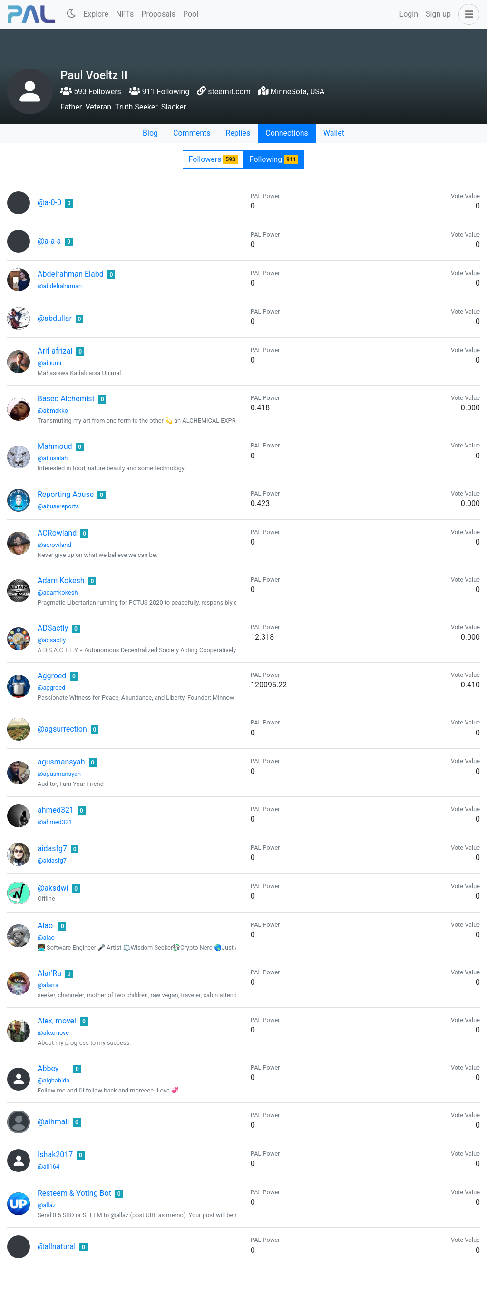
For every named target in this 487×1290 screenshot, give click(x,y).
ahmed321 (56, 809)
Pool (190, 14)
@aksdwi (53, 888)
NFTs (125, 14)
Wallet (333, 133)
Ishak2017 (55, 1154)
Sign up (438, 14)
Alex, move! (57, 1020)
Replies (237, 133)
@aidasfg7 (52, 860)
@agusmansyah (59, 773)
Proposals (158, 14)
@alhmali (53, 1121)
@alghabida (53, 1080)
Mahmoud (55, 446)
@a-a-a (49, 241)
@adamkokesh (58, 592)
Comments (191, 133)
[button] (467, 14)
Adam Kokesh (61, 580)
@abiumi (49, 363)
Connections (286, 133)
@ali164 (48, 1166)
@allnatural (57, 1246)
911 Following (159, 91)
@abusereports (58, 506)
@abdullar (55, 318)
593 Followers (90, 91)
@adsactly (52, 640)
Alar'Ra (49, 973)
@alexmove (53, 1032)
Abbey (48, 1068)
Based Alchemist (66, 398)
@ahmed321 (55, 821)
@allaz (47, 1205)
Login (408, 14)
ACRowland (57, 532)
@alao (46, 937)
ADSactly (53, 628)
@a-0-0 (49, 202)
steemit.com (229, 91)
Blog (150, 133)
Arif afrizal (55, 351)
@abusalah (53, 458)
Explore (95, 14)
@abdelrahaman (60, 285)
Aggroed (52, 675)
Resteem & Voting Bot (74, 1193)
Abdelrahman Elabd (71, 273)
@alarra (48, 985)
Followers (213, 159)
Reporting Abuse (66, 494)
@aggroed (51, 687)
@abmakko (53, 410)
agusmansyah (61, 761)
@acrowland (54, 544)
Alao (45, 925)
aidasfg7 (52, 848)
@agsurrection (62, 729)
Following (274, 159)
